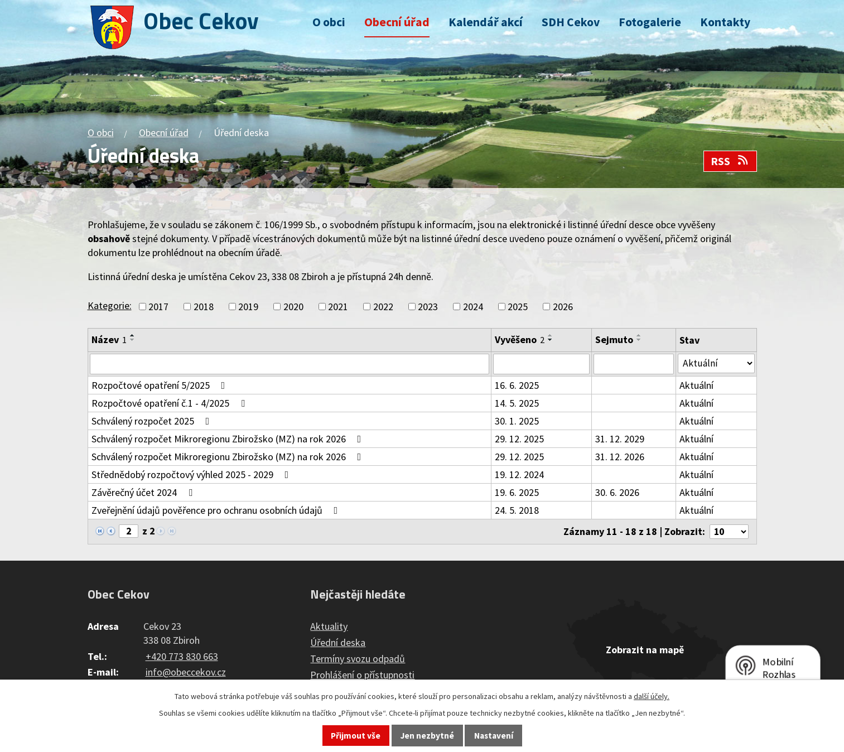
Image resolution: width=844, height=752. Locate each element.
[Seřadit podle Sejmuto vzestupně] (640, 335)
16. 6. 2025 (517, 385)
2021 (338, 306)
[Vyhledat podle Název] (290, 364)
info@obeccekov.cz (186, 673)
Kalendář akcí (485, 22)
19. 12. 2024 (519, 475)
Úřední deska (337, 643)
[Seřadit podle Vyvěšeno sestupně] (551, 340)
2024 (473, 306)
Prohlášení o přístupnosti (362, 675)
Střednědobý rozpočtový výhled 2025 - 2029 (192, 475)
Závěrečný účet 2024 (144, 492)
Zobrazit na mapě (645, 650)
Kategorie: (110, 305)
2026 (563, 306)
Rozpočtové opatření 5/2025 (160, 385)
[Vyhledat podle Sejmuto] (635, 364)
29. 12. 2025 (519, 439)
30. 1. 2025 (517, 421)
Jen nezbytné (427, 735)
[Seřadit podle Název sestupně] (133, 340)
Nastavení (493, 735)
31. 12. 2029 (620, 439)
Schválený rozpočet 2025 (152, 421)
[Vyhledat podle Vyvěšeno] (542, 364)
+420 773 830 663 (182, 656)
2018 (204, 306)
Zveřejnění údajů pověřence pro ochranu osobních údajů (217, 510)
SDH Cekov (571, 22)
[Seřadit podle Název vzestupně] (133, 335)
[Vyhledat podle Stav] (716, 364)
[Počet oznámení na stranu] (728, 532)
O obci (328, 22)
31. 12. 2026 (620, 457)
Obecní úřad (397, 22)
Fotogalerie (650, 22)
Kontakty (725, 22)
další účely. (651, 696)
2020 (293, 306)
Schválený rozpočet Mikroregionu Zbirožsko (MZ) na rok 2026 (228, 439)
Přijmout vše (355, 735)
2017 (158, 306)
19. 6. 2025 (517, 492)
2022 (383, 306)
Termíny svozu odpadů (357, 659)
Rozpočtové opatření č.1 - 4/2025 (170, 403)
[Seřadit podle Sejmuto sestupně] (640, 340)
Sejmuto (615, 339)
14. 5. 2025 (517, 403)
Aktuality (329, 627)
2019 (248, 306)
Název (109, 339)
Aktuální (698, 385)
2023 (428, 306)
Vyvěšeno (520, 339)
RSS (730, 161)
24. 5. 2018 (517, 510)
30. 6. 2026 (618, 492)
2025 (518, 306)
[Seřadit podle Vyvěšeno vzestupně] (551, 335)
